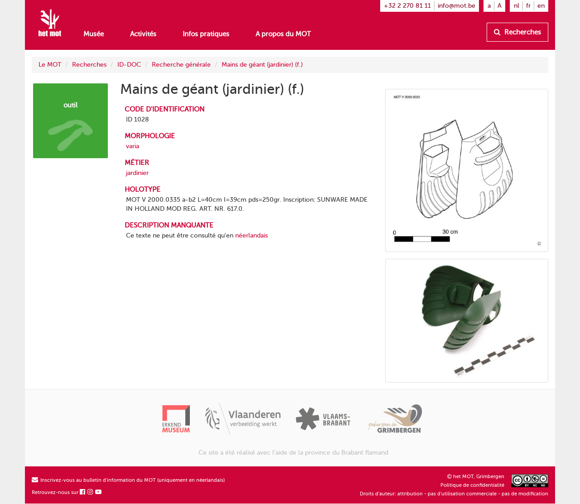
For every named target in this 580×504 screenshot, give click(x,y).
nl (516, 5)
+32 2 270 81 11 (407, 5)
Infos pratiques (206, 34)
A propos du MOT (283, 34)
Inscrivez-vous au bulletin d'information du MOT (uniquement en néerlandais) (128, 480)
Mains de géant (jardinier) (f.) (262, 64)
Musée (93, 34)
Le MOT (50, 64)
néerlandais (251, 235)
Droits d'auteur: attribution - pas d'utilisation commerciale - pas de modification (454, 494)
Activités (143, 34)
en (541, 5)
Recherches (517, 32)
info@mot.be (456, 5)
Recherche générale (181, 64)
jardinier (137, 173)
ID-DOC (129, 64)
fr (528, 5)
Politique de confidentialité (472, 485)
